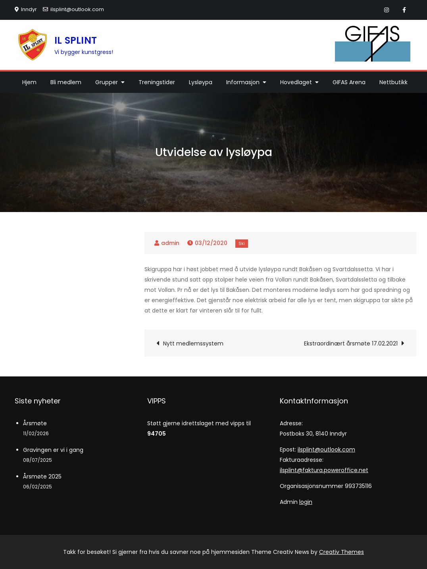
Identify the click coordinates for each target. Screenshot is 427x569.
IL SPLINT (75, 40)
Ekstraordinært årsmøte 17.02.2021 (351, 343)
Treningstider (156, 82)
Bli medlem (65, 82)
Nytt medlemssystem (193, 343)
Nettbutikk (393, 82)
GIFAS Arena (349, 82)
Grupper (106, 82)
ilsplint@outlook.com (73, 9)
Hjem (29, 82)
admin (170, 243)
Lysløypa (200, 82)
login (305, 502)
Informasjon (243, 82)
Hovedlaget (296, 82)
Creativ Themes (341, 552)
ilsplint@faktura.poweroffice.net (324, 470)
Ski (242, 243)
